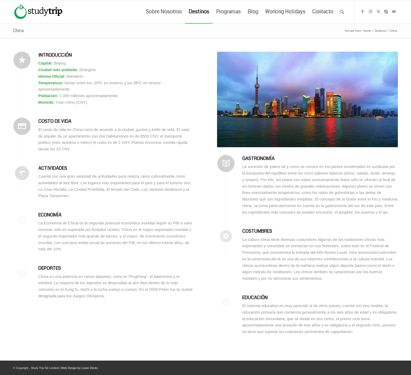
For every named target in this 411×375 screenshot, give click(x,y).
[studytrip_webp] (38, 11)
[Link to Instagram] (370, 11)
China (18, 31)
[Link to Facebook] (362, 11)
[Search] (342, 11)
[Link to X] (378, 11)
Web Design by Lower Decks (79, 367)
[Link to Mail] (394, 11)
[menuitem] (163, 11)
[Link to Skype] (386, 11)
